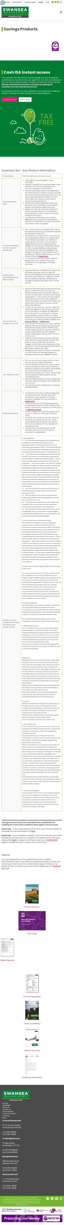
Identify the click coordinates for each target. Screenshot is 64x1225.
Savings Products (9, 99)
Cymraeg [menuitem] (6, 1115)
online (42, 321)
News (47, 2)
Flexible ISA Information (32, 1077)
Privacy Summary (32, 906)
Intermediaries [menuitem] (7, 1111)
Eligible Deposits (7, 960)
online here (43, 256)
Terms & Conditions (32, 1023)
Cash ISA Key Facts (32, 1050)
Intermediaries (16, 2)
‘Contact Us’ (52, 839)
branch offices (31, 321)
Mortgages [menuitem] (6, 1105)
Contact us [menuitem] (6, 1109)
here (47, 321)
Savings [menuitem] (5, 1103)
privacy (25, 1204)
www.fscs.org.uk (34, 409)
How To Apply (25, 99)
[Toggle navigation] (61, 12)
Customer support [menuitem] (9, 1113)
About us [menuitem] (5, 1107)
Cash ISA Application (32, 996)
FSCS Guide (32, 933)
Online (41, 2)
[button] (6, 2)
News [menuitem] (4, 1117)
